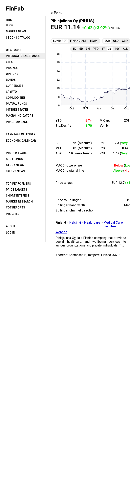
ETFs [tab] (9, 61)
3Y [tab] (110, 48)
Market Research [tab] (19, 201)
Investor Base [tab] (17, 122)
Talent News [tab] (15, 171)
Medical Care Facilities (113, 224)
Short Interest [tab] (18, 195)
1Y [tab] (103, 48)
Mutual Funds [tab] (16, 103)
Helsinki (75, 222)
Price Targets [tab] (16, 189)
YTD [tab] (95, 48)
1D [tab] (74, 48)
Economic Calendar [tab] (21, 140)
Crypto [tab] (11, 91)
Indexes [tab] (12, 67)
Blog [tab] (9, 25)
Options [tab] (12, 73)
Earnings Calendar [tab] (20, 134)
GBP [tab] (125, 40)
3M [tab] (88, 48)
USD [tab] (116, 40)
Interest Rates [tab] (17, 109)
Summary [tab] (60, 40)
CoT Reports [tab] (15, 207)
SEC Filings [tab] (14, 159)
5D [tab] (81, 48)
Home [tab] (10, 20)
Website (61, 232)
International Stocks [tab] (23, 55)
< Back (57, 13)
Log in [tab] (10, 232)
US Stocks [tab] (14, 50)
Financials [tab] (78, 40)
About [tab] (10, 226)
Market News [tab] (16, 31)
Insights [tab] (12, 213)
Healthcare (92, 222)
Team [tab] (94, 40)
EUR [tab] (107, 40)
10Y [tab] (117, 48)
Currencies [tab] (14, 85)
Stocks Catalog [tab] (18, 37)
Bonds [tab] (11, 79)
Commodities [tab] (16, 97)
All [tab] (125, 48)
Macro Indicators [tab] (19, 115)
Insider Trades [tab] (17, 153)
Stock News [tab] (15, 165)
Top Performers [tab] (18, 183)
